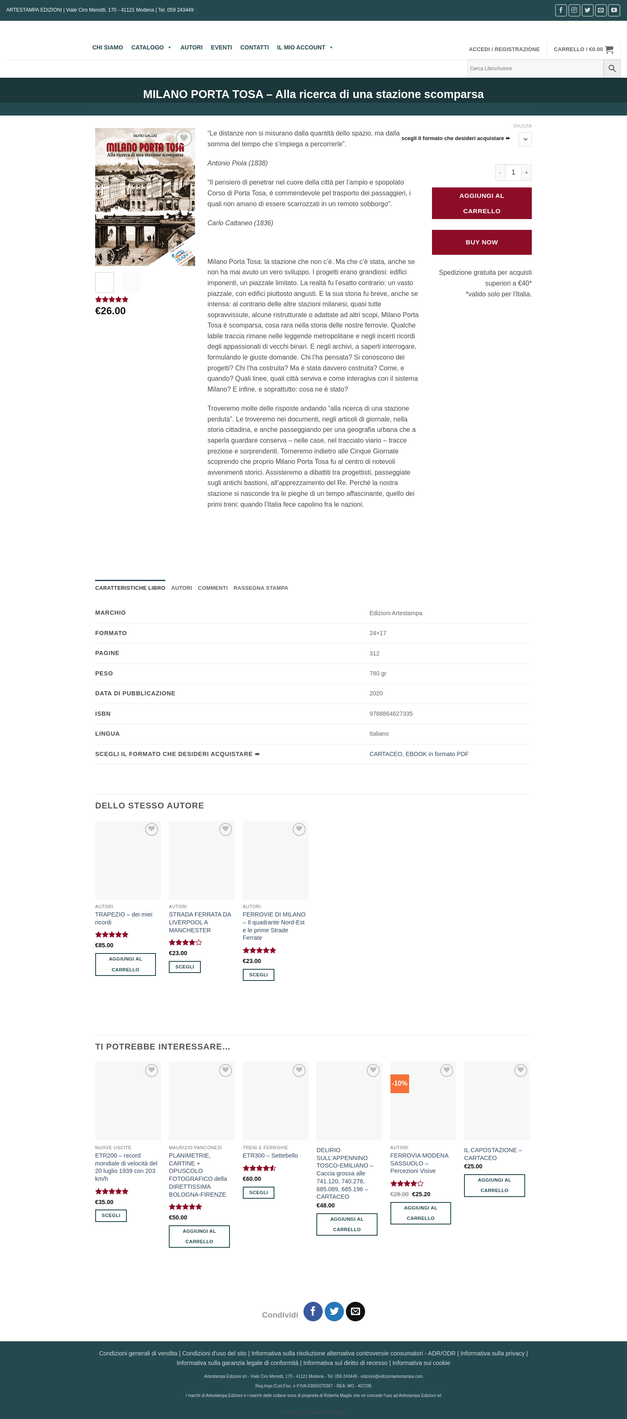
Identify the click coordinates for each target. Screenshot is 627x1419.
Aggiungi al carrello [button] (125, 964)
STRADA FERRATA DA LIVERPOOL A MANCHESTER (200, 922)
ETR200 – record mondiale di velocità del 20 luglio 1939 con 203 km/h (126, 1167)
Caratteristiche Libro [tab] (130, 588)
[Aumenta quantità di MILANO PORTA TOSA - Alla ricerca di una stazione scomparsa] (527, 172)
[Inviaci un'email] (601, 10)
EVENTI (221, 47)
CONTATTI (254, 47)
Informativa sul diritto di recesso (346, 1363)
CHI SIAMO (107, 47)
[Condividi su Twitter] (334, 1311)
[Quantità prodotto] (513, 172)
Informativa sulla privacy (492, 1353)
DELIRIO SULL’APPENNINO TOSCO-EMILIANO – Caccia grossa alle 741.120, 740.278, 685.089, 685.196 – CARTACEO (344, 1173)
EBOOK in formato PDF (437, 754)
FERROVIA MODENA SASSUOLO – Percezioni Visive (419, 1163)
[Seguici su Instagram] (574, 10)
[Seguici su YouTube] (614, 10)
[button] (504, 49)
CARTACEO (386, 754)
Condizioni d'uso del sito (214, 1353)
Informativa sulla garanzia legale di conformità (238, 1363)
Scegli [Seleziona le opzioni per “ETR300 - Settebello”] (258, 1192)
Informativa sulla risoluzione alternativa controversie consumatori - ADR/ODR (354, 1353)
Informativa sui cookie (421, 1363)
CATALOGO (151, 47)
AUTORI (191, 47)
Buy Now (482, 242)
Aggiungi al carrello (481, 203)
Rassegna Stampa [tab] (261, 588)
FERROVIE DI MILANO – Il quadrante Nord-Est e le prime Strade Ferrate (274, 926)
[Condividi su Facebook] (313, 1311)
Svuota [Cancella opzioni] (522, 125)
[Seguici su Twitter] (588, 10)
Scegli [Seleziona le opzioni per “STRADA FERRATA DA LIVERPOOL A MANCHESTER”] (184, 966)
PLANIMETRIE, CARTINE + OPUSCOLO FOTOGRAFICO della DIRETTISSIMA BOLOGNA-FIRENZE (198, 1175)
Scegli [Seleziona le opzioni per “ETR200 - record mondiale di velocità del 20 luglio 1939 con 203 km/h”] (111, 1215)
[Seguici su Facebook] (561, 10)
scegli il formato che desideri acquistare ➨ (455, 138)
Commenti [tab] (213, 588)
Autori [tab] (181, 588)
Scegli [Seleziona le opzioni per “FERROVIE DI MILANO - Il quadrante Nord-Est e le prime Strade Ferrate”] (258, 974)
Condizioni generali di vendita (138, 1353)
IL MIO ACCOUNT (305, 47)
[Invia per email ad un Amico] (355, 1311)
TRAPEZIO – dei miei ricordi (124, 918)
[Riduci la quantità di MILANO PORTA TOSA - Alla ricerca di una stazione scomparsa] (500, 172)
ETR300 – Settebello (270, 1155)
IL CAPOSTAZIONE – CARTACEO (493, 1154)
